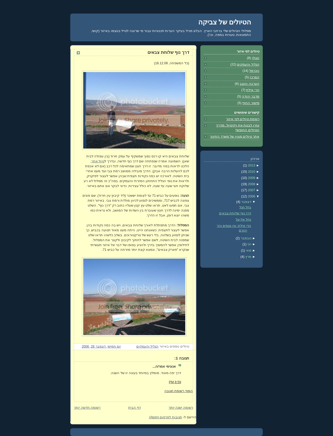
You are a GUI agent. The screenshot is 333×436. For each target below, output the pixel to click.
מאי (248, 250)
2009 (251, 178)
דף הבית (134, 407)
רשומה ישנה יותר (181, 407)
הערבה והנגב (249, 84)
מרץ (247, 257)
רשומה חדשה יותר (87, 407)
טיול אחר (98, 161)
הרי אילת (252, 90)
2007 (251, 190)
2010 (251, 172)
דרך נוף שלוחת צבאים (168, 52)
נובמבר (245, 238)
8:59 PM (175, 382)
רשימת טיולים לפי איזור (242, 119)
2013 (251, 165)
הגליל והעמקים (147, 346)
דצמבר (245, 202)
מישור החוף (250, 103)
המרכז (254, 77)
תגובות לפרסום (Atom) (165, 417)
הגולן (255, 58)
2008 (251, 184)
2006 (251, 196)
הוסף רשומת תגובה (178, 391)
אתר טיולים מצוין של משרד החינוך (234, 136)
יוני (248, 244)
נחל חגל (245, 207)
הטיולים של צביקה (224, 22)
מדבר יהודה (250, 96)
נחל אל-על (243, 219)
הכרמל (254, 71)
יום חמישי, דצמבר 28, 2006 (101, 346)
